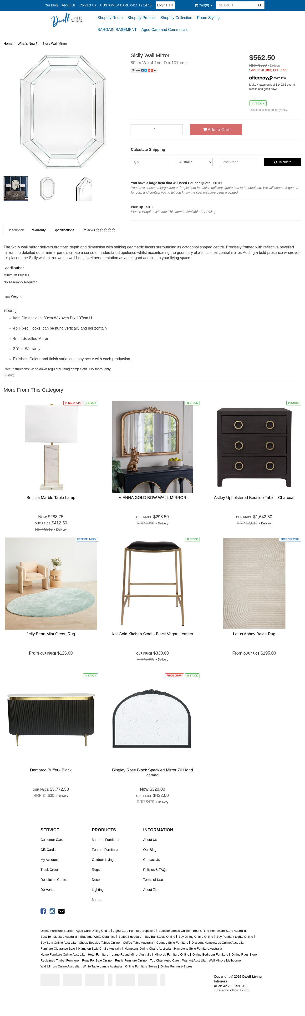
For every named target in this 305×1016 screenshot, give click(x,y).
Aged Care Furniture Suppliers (134, 930)
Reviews (98, 230)
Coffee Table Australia (138, 942)
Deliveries (48, 890)
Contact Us (88, 5)
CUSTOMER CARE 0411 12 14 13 (126, 5)
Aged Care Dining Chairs (93, 930)
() (203, 5)
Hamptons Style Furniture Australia (198, 948)
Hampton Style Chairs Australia (99, 948)
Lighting (98, 890)
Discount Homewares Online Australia (218, 942)
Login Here (165, 5)
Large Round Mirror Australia (131, 954)
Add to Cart (216, 129)
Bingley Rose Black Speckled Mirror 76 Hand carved (152, 772)
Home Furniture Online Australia (63, 954)
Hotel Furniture (98, 954)
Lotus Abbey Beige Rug (254, 634)
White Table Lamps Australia (102, 966)
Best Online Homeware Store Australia (219, 930)
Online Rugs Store (244, 954)
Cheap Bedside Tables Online (99, 942)
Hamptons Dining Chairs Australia (147, 948)
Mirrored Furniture (105, 840)
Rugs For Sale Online (97, 960)
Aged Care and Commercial (164, 30)
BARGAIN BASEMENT (117, 30)
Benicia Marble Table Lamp (50, 497)
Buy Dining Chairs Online (195, 936)
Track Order (49, 870)
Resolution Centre (54, 880)
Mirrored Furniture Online (172, 954)
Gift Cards (48, 850)
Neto (246, 990)
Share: (144, 70)
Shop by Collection (176, 18)
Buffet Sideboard (130, 936)
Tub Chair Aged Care (164, 960)
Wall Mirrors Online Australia (60, 966)
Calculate (282, 162)
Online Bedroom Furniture (210, 954)
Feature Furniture (105, 850)
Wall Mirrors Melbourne (225, 960)
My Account (49, 860)
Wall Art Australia (194, 960)
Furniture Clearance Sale (58, 948)
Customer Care (52, 840)
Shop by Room (110, 18)
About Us (69, 5)
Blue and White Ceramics (97, 936)
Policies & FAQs (155, 870)
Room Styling (208, 18)
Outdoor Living (103, 860)
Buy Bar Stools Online (160, 936)
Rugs (96, 870)
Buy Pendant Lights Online (234, 936)
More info (267, 78)
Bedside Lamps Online (174, 930)
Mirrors (97, 900)
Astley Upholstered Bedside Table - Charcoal (254, 497)
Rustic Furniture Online (131, 960)
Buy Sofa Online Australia (58, 942)
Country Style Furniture (172, 942)
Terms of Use (153, 880)
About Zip (150, 890)
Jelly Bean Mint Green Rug (51, 634)
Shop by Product (141, 18)
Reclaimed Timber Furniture (60, 960)
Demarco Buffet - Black (50, 770)
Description (15, 230)
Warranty (39, 230)
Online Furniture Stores (56, 930)
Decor (96, 880)
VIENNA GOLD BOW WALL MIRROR (152, 497)
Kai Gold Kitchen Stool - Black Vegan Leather (152, 634)
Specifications (64, 230)
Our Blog (51, 5)
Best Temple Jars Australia (59, 936)
